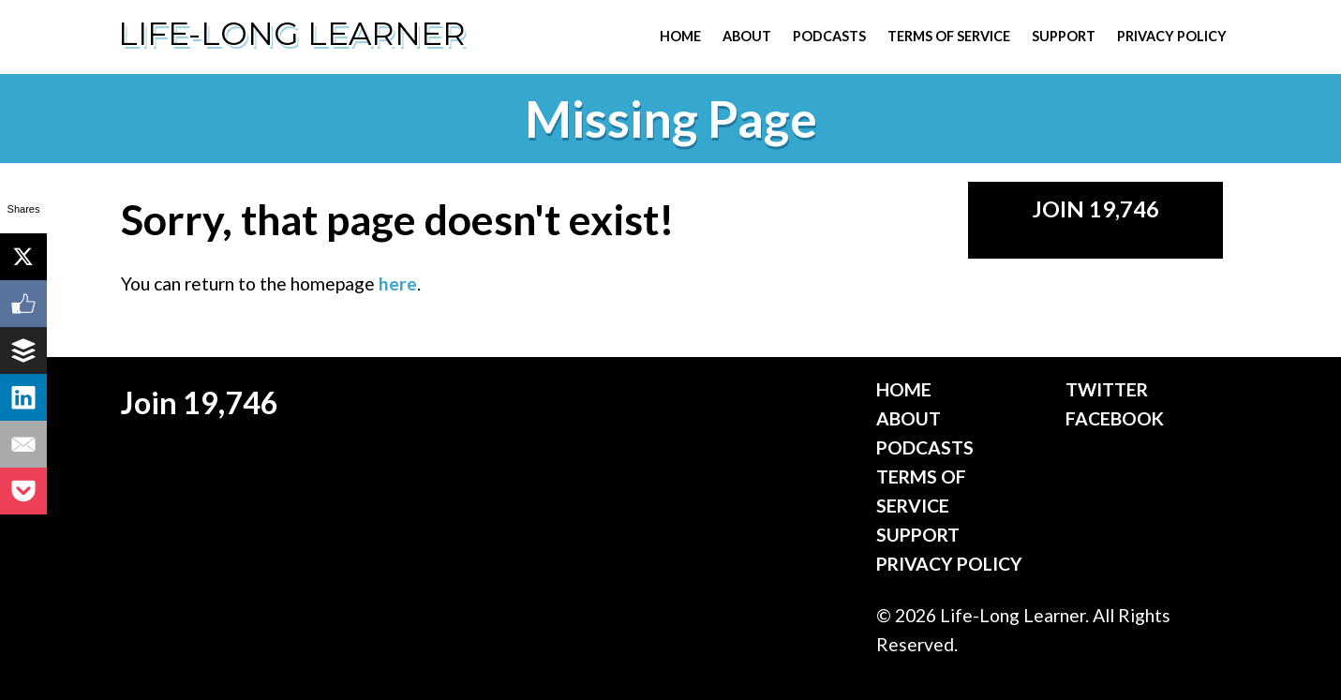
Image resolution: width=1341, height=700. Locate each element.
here (398, 283)
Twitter (1106, 389)
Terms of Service (948, 36)
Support (1063, 36)
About (747, 36)
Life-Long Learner (292, 33)
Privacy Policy (1172, 36)
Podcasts (829, 36)
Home (680, 36)
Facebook (1114, 418)
